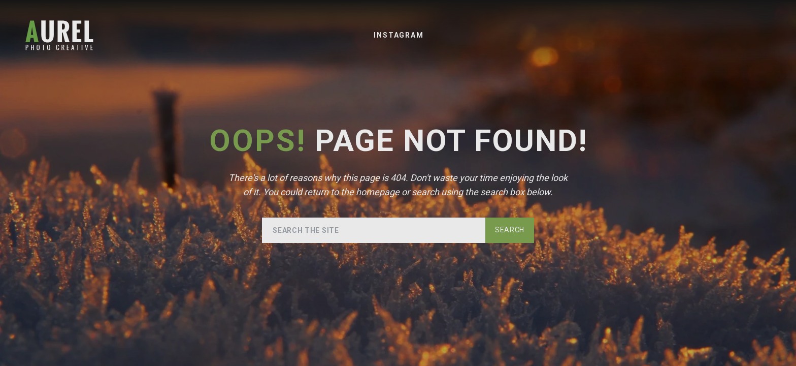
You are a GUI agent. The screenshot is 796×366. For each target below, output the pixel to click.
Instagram (398, 35)
